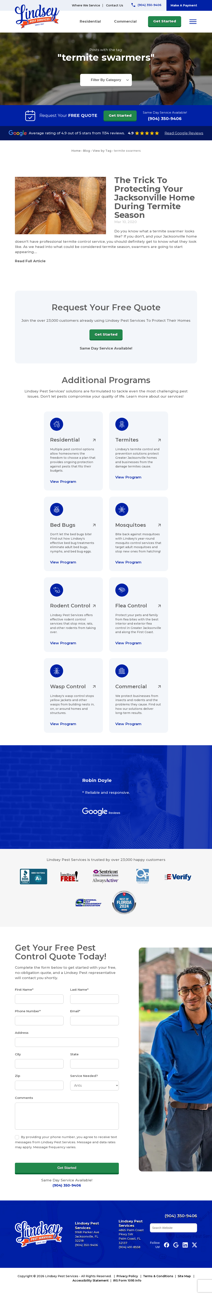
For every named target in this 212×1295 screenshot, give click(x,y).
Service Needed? (84, 1076)
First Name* (24, 990)
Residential (90, 21)
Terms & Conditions (158, 1276)
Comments (24, 1098)
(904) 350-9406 (165, 118)
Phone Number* (28, 1011)
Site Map (184, 1276)
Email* (75, 1011)
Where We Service (86, 5)
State (74, 1054)
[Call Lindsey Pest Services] (146, 5)
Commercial (125, 21)
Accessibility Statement (90, 1280)
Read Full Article (30, 261)
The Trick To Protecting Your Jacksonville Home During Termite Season (154, 197)
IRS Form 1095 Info (127, 1280)
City (18, 1054)
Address (21, 1033)
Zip (17, 1076)
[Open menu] (192, 21)
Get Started (164, 21)
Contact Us (114, 5)
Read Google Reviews (184, 133)
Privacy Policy (127, 1276)
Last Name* (79, 990)
